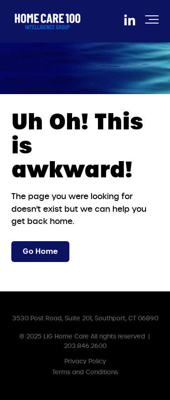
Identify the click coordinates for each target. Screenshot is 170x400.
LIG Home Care (66, 336)
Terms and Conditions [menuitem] (85, 372)
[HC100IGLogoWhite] (47, 21)
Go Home (40, 251)
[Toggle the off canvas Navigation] (152, 21)
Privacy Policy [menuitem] (85, 361)
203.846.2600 (85, 346)
